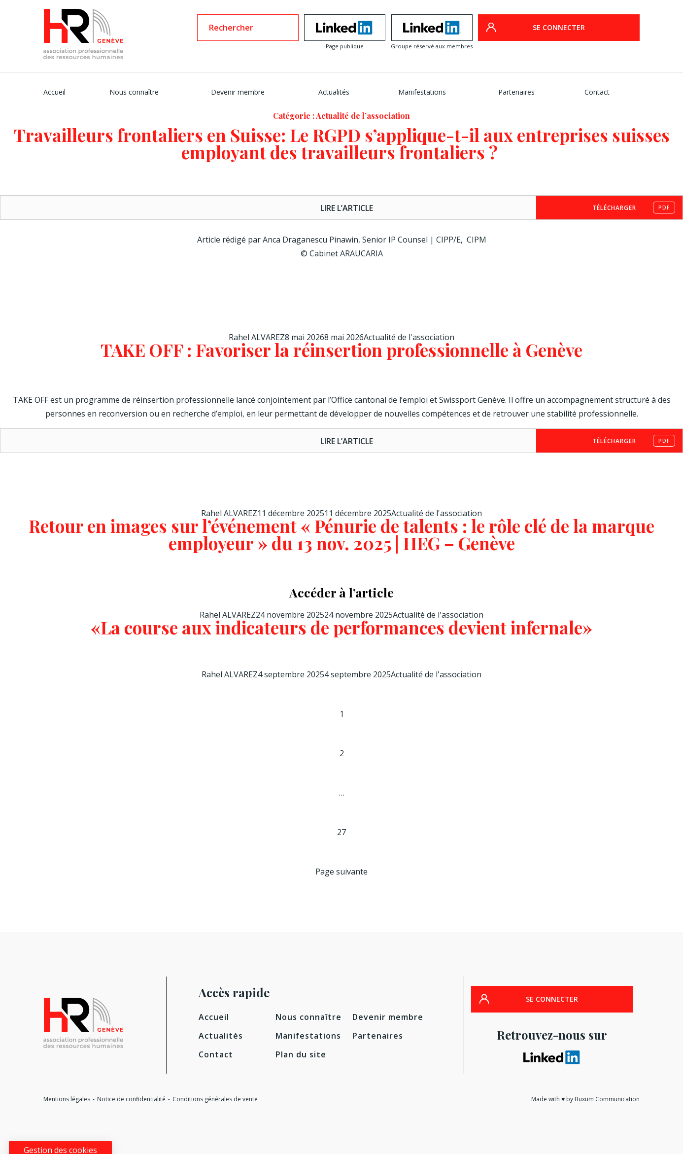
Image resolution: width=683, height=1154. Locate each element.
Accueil (54, 92)
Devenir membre (238, 92)
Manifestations (422, 92)
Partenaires (516, 92)
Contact (597, 92)
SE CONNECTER (559, 27)
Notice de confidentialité (131, 1099)
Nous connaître (134, 92)
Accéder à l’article (341, 592)
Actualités (333, 92)
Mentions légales (66, 1099)
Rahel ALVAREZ (257, 337)
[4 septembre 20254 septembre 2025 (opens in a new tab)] (324, 674)
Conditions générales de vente (215, 1099)
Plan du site (300, 1054)
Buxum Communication (607, 1099)
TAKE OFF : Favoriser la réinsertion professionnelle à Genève (341, 349)
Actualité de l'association (409, 337)
